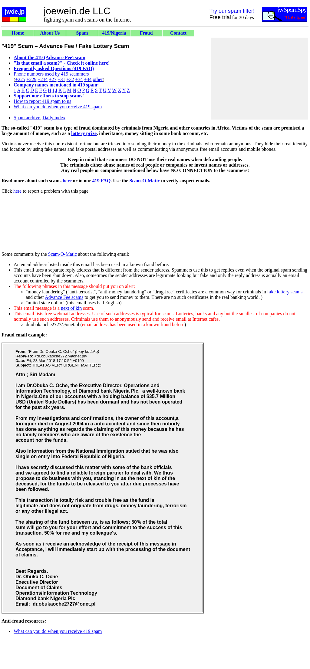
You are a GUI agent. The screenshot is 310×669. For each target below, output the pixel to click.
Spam (82, 32)
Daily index (54, 117)
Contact (178, 32)
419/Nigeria (114, 32)
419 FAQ (101, 180)
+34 (79, 79)
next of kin (71, 308)
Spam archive (27, 117)
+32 (70, 79)
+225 (20, 79)
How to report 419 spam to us (42, 101)
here (67, 180)
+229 (31, 79)
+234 (43, 79)
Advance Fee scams (64, 297)
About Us (50, 32)
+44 (88, 79)
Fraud (146, 32)
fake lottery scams (284, 291)
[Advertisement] (259, 79)
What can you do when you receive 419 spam (58, 106)
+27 (52, 79)
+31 (61, 79)
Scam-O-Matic (145, 180)
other (98, 79)
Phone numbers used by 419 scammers (51, 73)
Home (18, 32)
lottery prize (84, 133)
